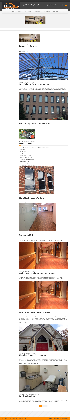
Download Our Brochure (64, 0)
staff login (66, 418)
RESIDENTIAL (37, 11)
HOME (13, 11)
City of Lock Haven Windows (31, 198)
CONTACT (55, 11)
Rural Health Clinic (27, 396)
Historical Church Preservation (32, 355)
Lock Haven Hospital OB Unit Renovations (37, 273)
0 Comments (33, 44)
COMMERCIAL (28, 11)
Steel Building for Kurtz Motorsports (35, 84)
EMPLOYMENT (47, 11)
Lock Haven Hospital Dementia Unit (34, 313)
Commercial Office (27, 235)
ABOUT (20, 11)
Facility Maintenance (28, 46)
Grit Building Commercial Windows (34, 124)
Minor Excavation (26, 143)
